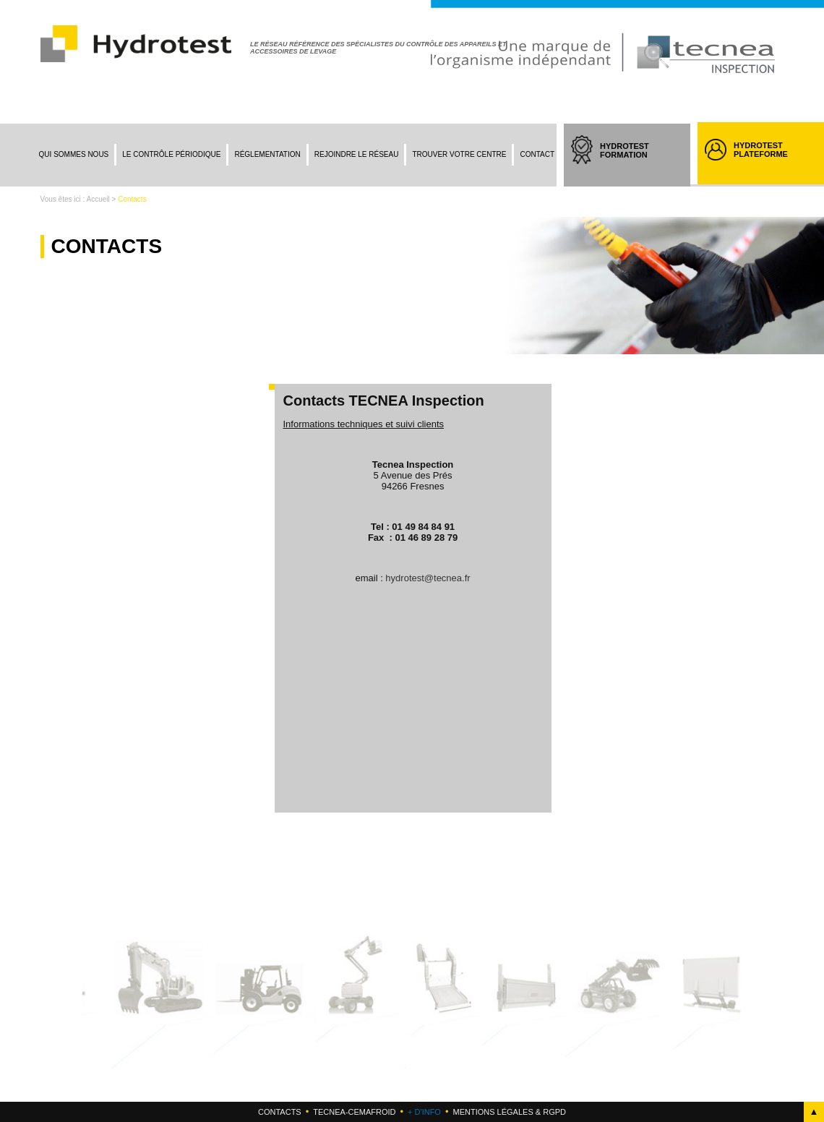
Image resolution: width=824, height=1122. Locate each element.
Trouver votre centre (459, 154)
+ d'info (424, 1112)
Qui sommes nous (74, 154)
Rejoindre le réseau (356, 154)
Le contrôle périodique (171, 154)
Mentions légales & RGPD (508, 1112)
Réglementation (267, 154)
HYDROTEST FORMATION (638, 163)
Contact (537, 154)
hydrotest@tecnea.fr (427, 578)
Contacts (279, 1112)
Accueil (98, 199)
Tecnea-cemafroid (354, 1112)
